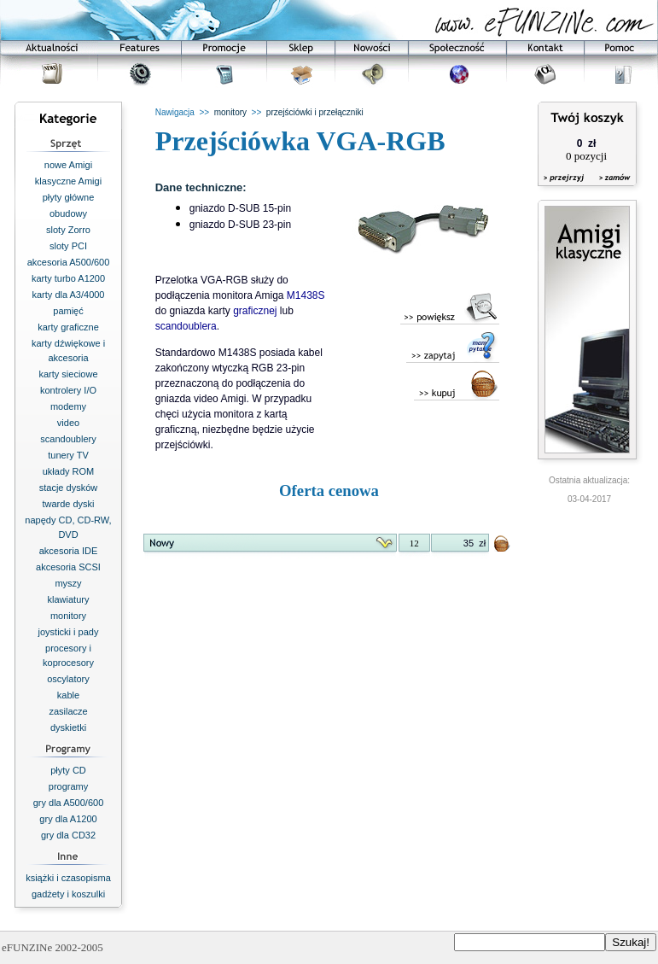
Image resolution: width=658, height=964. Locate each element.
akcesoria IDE (68, 551)
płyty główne (69, 197)
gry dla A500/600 (68, 802)
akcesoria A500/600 (68, 262)
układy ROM (69, 471)
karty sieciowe (67, 374)
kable (68, 695)
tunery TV (68, 455)
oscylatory (68, 679)
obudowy (68, 213)
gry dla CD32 (68, 835)
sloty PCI (68, 246)
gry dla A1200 (67, 819)
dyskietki (68, 727)
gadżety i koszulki (68, 894)
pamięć (68, 311)
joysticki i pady (68, 632)
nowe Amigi (68, 165)
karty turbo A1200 (68, 278)
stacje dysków (68, 487)
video (68, 423)
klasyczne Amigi (68, 181)
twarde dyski (68, 504)
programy (68, 786)
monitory (68, 616)
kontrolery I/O (68, 390)
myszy (68, 583)
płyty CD (68, 770)
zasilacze (68, 711)
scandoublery (68, 439)
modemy (68, 406)
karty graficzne (68, 327)
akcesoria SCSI (68, 567)
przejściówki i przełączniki (315, 112)
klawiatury (69, 599)
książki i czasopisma (68, 878)
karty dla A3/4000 (68, 294)
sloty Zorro (68, 230)
